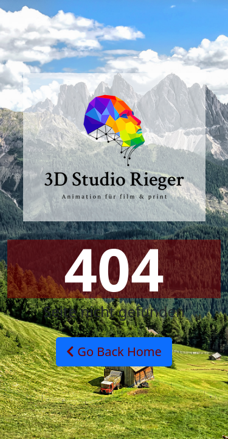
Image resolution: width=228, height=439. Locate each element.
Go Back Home (114, 351)
